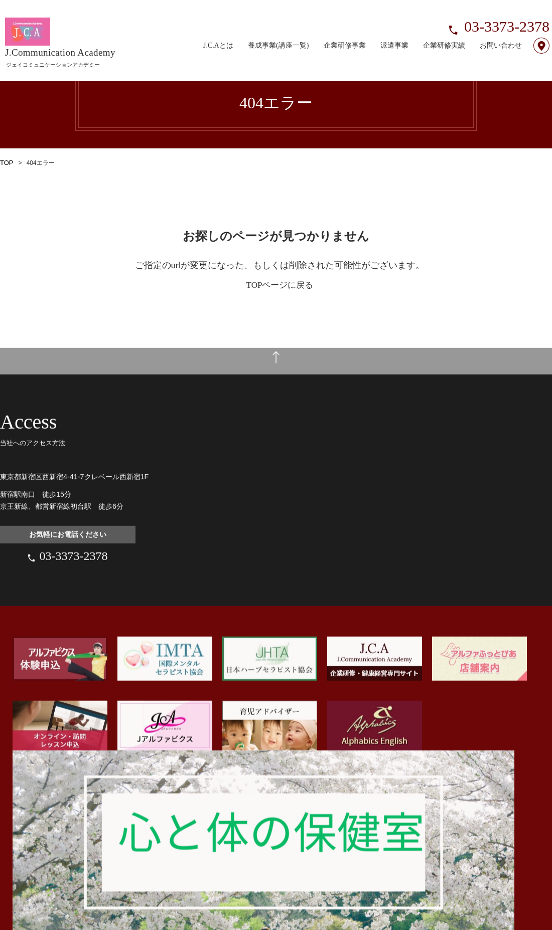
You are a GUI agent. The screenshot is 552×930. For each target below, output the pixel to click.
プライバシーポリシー (85, 925)
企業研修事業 (345, 33)
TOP (6, 162)
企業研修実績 (444, 33)
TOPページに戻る (280, 285)
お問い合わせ (501, 33)
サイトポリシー (23, 925)
